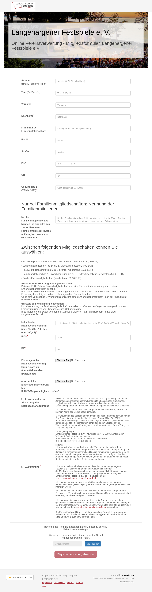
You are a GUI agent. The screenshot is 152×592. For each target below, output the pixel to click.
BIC (23, 348)
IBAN (24, 336)
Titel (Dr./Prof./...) (30, 92)
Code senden (93, 544)
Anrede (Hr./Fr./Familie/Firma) (33, 82)
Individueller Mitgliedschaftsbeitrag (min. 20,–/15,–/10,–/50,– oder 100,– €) (34, 327)
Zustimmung (30, 467)
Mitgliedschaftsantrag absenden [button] (76, 554)
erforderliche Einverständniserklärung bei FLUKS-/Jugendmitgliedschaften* (36, 386)
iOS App (70, 582)
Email (24, 139)
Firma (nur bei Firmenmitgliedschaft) (33, 129)
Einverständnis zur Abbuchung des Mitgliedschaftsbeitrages (36, 402)
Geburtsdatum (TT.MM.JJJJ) (29, 188)
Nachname (27, 115)
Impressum (47, 582)
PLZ (24, 163)
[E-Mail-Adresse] (67, 543)
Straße (25, 151)
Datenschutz (59, 582)
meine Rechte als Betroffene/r (92, 507)
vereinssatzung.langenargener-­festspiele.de (76, 478)
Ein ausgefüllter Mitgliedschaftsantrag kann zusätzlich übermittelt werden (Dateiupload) (33, 367)
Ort (23, 174)
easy (128, 575)
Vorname (26, 103)
